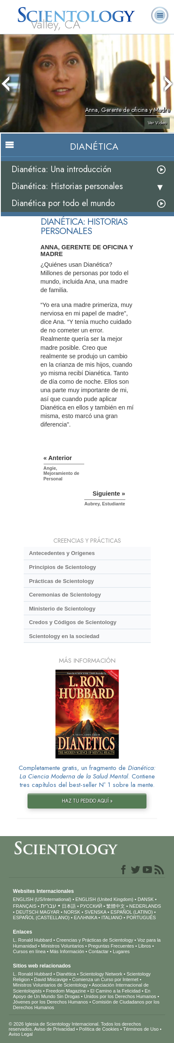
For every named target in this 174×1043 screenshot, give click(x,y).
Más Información (67, 951)
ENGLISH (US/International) (42, 899)
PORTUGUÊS (141, 917)
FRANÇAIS (25, 906)
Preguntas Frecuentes (111, 945)
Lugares (121, 951)
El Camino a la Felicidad (115, 990)
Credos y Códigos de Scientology (72, 622)
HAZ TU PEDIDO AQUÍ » (87, 801)
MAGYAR (50, 912)
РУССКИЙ (91, 906)
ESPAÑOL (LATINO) (131, 912)
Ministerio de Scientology (62, 608)
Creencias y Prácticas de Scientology (94, 940)
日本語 (69, 906)
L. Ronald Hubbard (32, 940)
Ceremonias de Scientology (65, 594)
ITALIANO (111, 917)
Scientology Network (101, 973)
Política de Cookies (99, 1029)
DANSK (146, 899)
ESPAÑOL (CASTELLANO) (41, 917)
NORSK (72, 912)
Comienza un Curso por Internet (105, 979)
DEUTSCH (27, 912)
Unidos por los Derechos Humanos (120, 996)
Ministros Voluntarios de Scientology (50, 984)
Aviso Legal (21, 1034)
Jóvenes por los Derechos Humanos (50, 1001)
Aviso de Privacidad (54, 1029)
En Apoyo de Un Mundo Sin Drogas (82, 993)
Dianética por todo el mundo (63, 203)
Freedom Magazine (66, 990)
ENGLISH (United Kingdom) (104, 899)
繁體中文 (115, 906)
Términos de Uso (141, 1029)
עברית (48, 905)
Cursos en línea (29, 951)
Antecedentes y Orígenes (62, 553)
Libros (144, 945)
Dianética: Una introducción (61, 169)
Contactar (98, 951)
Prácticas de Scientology (61, 581)
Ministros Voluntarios (62, 945)
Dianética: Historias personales (67, 186)
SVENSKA (95, 912)
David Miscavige (51, 979)
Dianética (66, 973)
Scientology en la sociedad (64, 636)
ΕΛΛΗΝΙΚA (85, 917)
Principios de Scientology (62, 567)
